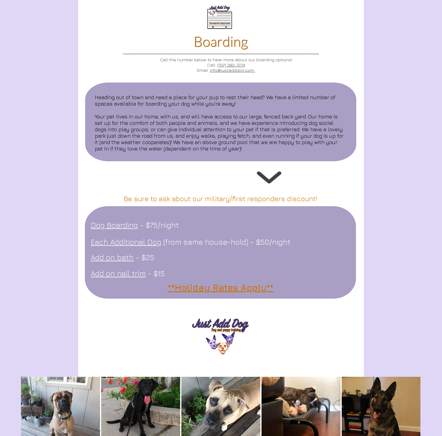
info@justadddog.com (232, 70)
